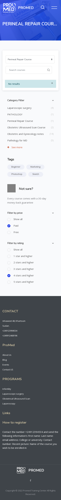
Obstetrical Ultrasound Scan (16, 398)
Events (5, 364)
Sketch (35, 174)
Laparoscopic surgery (19, 107)
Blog (4, 359)
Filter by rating (15, 243)
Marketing (35, 166)
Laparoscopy (8, 403)
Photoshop (16, 174)
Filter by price (15, 213)
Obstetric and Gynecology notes (25, 133)
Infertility (6, 388)
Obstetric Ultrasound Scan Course (26, 127)
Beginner (15, 166)
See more (14, 147)
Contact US (7, 369)
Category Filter (15, 100)
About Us (6, 354)
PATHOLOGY (14, 114)
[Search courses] (25, 70)
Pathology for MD (17, 140)
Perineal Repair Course (20, 120)
